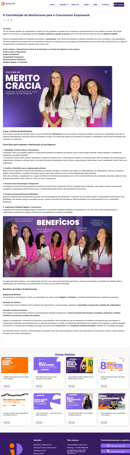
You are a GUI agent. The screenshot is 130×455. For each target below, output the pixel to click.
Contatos (105, 4)
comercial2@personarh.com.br (77, 444)
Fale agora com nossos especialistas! (16, 333)
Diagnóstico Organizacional (42, 444)
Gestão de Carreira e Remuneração (45, 447)
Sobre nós (75, 4)
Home (52, 4)
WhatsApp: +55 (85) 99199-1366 (77, 447)
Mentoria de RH (38, 453)
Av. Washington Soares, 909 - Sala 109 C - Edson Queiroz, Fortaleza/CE (76, 451)
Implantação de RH (39, 450)
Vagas (86, 4)
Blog (95, 4)
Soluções (64, 5)
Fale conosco (120, 4)
